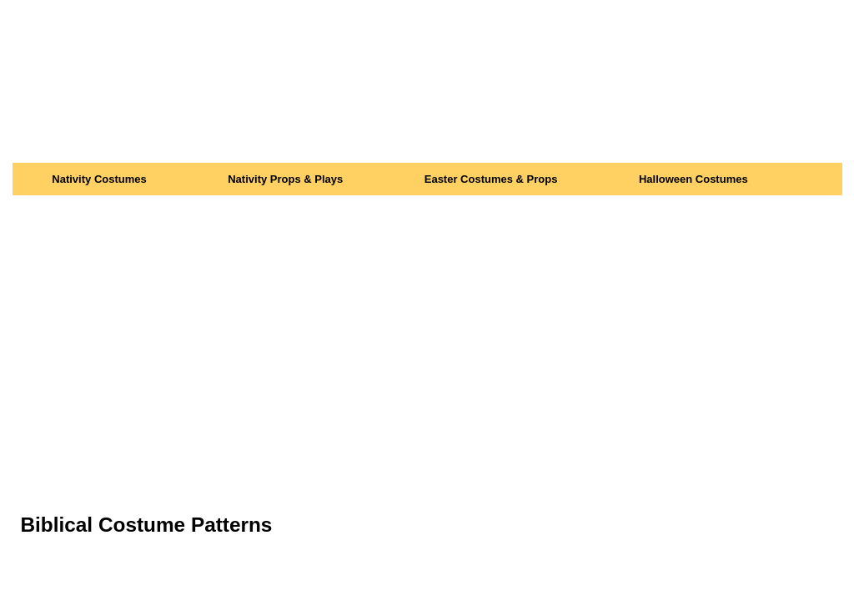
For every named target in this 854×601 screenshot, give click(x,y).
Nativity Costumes (99, 179)
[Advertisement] (427, 320)
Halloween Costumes (693, 179)
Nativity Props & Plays (285, 179)
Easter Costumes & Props (491, 179)
